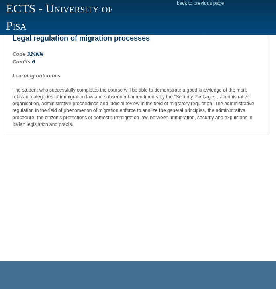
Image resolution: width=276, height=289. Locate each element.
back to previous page (200, 3)
